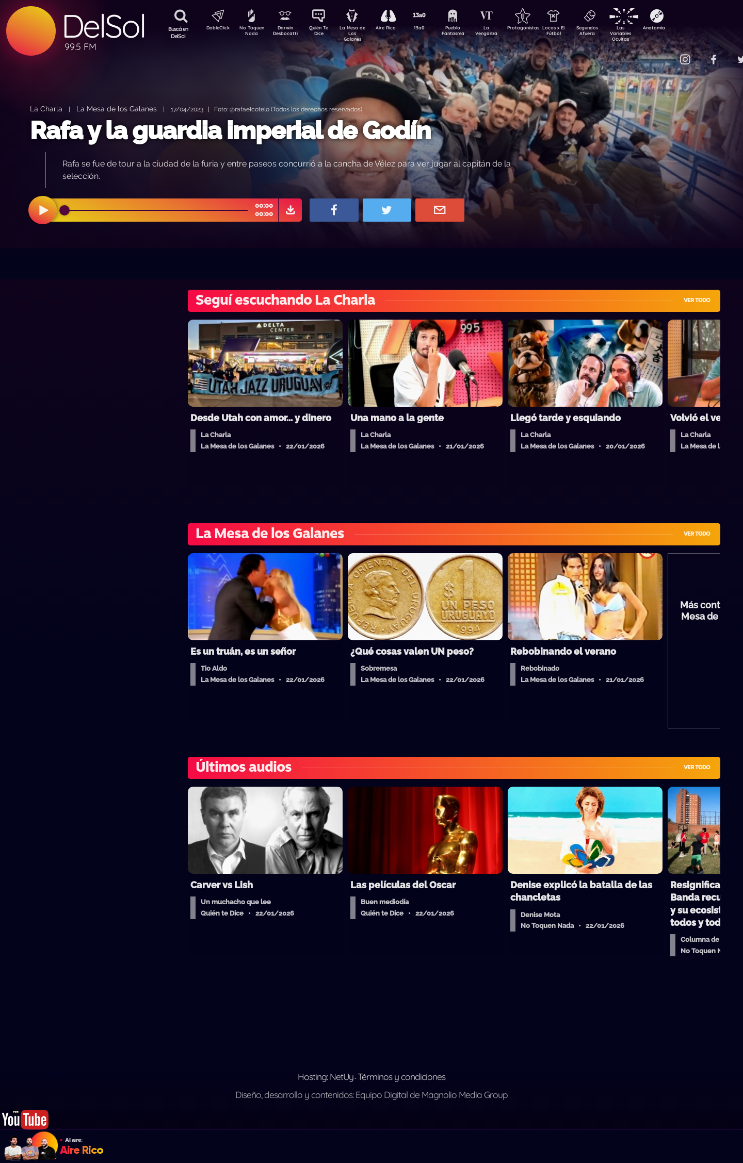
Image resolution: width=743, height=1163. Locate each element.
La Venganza (503, 32)
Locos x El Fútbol (575, 32)
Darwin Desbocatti (286, 32)
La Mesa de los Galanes (116, 108)
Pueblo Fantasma (467, 32)
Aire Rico (395, 28)
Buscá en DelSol (178, 32)
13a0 (431, 28)
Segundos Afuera (611, 32)
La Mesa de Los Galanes (359, 33)
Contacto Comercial (663, 52)
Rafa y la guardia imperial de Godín (230, 130)
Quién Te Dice (322, 32)
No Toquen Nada (250, 32)
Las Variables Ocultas (647, 33)
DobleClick (214, 28)
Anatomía (684, 28)
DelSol (103, 26)
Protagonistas (539, 28)
